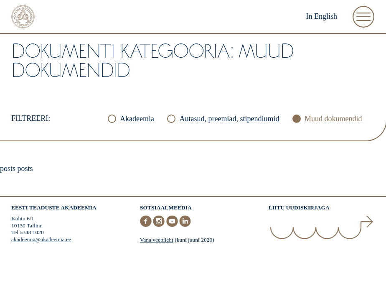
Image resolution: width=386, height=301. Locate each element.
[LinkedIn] (185, 225)
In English (322, 16)
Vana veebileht (156, 240)
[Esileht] (23, 18)
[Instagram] (159, 225)
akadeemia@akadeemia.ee (41, 239)
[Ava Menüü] (363, 16)
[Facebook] (146, 225)
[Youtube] (173, 225)
